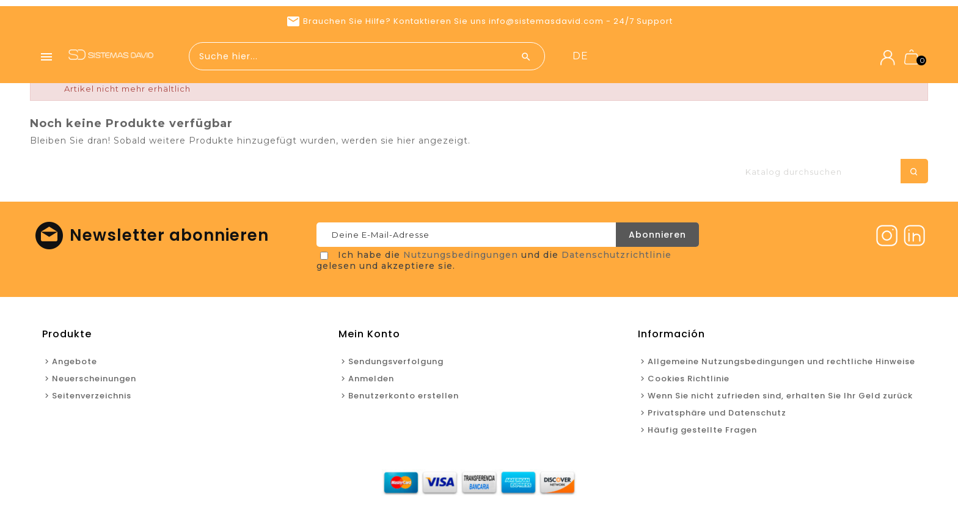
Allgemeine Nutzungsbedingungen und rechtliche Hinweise (781, 364)
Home (582, 56)
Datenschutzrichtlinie (616, 257)
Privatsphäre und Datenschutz (717, 416)
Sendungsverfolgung (396, 364)
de (822, 56)
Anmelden (371, 381)
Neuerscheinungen (707, 56)
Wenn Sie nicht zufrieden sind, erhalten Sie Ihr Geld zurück (780, 399)
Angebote (630, 56)
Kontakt (780, 56)
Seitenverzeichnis (91, 399)
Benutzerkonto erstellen (403, 399)
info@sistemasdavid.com (546, 21)
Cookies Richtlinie (688, 381)
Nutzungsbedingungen (460, 257)
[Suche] (830, 175)
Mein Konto (369, 337)
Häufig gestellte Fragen (702, 433)
